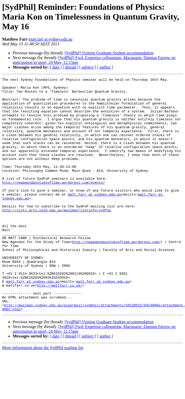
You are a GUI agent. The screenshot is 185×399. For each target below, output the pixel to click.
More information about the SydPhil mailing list (42, 394)
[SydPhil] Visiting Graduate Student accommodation (109, 53)
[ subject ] (87, 67)
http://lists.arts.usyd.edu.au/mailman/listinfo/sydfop (56, 237)
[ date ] (56, 67)
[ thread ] (70, 67)
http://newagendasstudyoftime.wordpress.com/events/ (53, 203)
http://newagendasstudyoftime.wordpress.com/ (116, 275)
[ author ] (105, 67)
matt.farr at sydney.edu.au (50, 39)
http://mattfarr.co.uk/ (59, 327)
